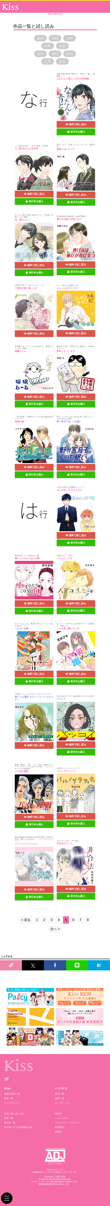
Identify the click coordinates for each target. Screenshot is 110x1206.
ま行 (55, 53)
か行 (55, 38)
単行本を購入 (76, 131)
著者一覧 (8, 1098)
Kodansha (43, 1179)
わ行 (62, 61)
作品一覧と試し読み (14, 1113)
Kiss (7, 1088)
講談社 (58, 1131)
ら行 (47, 61)
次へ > (55, 929)
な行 (62, 46)
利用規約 (59, 1127)
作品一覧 (59, 1094)
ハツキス (61, 1088)
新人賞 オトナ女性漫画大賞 (18, 1127)
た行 (47, 46)
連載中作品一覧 (12, 1094)
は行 (40, 53)
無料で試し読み (75, 124)
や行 (69, 53)
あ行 (40, 38)
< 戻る (26, 920)
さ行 (69, 38)
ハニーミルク (62, 1118)
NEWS (58, 1113)
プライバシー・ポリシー (67, 1122)
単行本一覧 (9, 1122)
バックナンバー (12, 1103)
